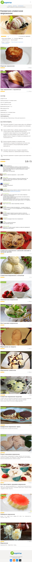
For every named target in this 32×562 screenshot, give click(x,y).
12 (8, 36)
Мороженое (3, 48)
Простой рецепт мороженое (17, 42)
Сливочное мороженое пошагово (11, 396)
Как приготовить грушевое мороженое (13, 484)
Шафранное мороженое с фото (10, 426)
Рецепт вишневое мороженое (10, 454)
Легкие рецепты (5, 43)
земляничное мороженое (15, 191)
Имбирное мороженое (7, 514)
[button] (30, 2)
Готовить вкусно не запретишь (6, 2)
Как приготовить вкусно (16, 553)
